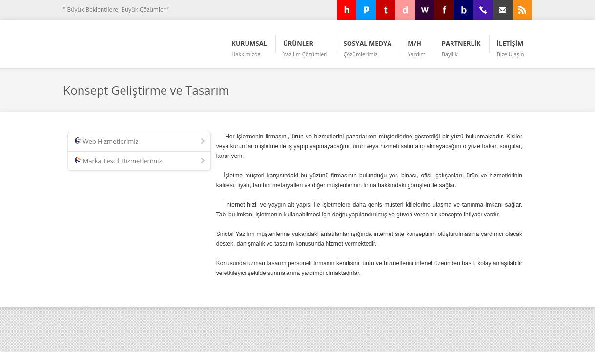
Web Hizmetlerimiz (140, 142)
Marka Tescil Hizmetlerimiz (140, 161)
